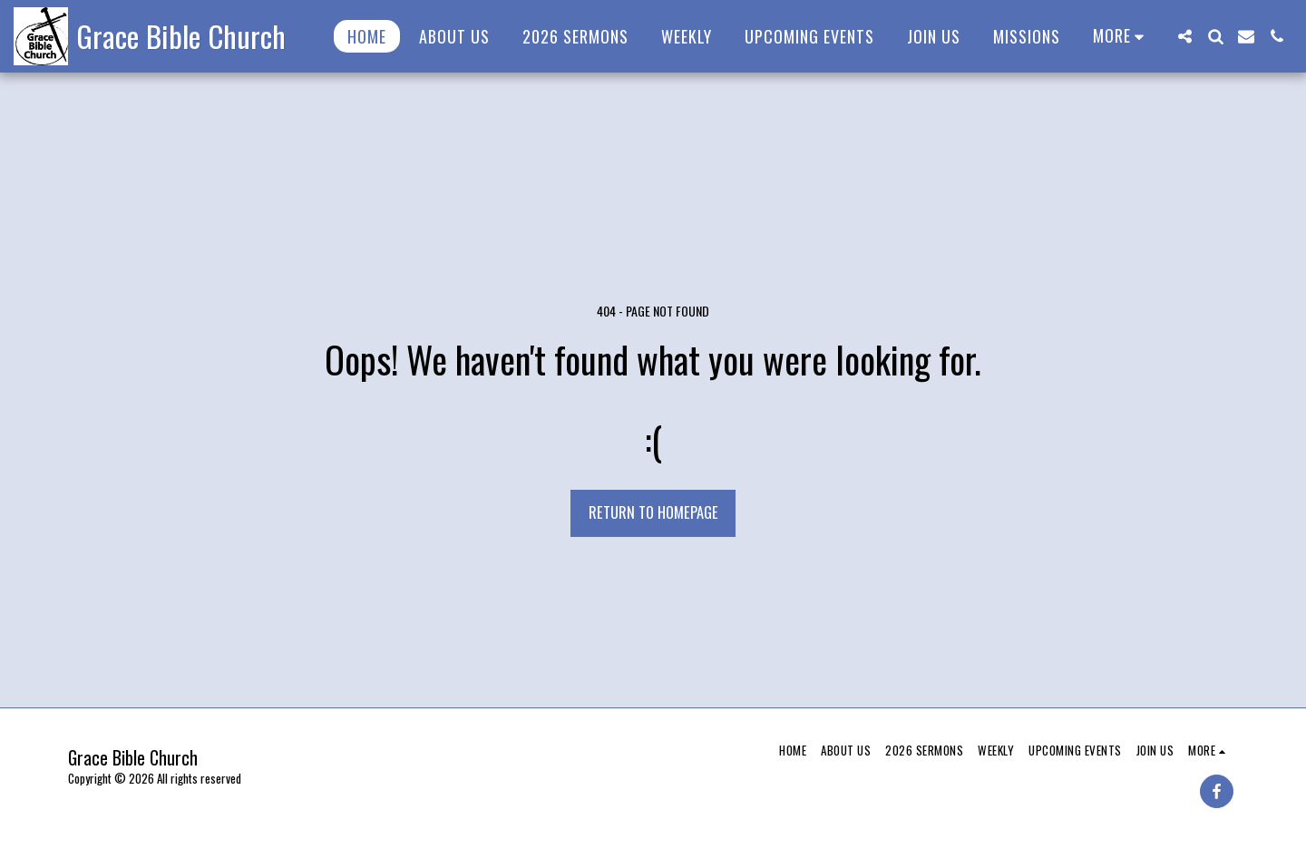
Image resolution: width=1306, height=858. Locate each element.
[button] (1184, 36)
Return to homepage (653, 512)
